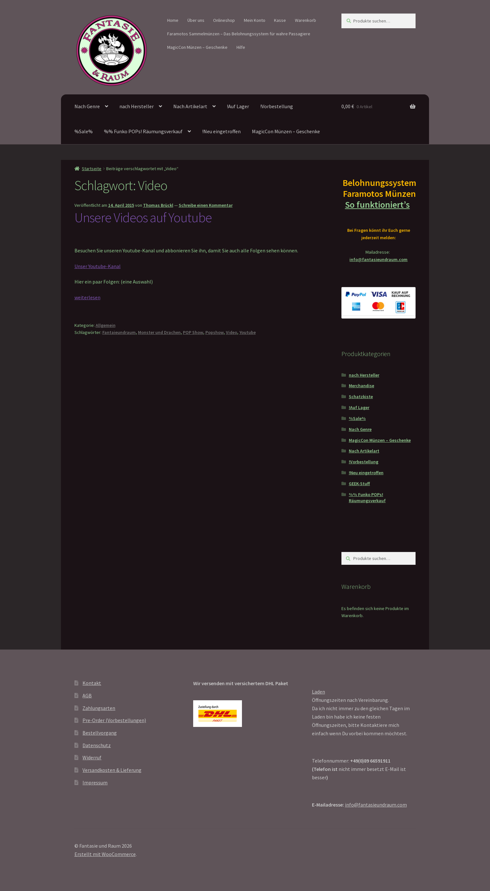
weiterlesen (87, 297)
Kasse (280, 20)
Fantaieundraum (119, 332)
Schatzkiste (361, 396)
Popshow (214, 332)
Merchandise (361, 386)
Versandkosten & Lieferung (112, 770)
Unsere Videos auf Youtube (143, 217)
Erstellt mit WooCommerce (105, 854)
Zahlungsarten (98, 708)
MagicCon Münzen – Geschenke (197, 47)
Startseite (91, 168)
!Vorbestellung (276, 106)
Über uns (195, 20)
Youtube (247, 332)
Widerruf (91, 757)
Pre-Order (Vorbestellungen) (114, 720)
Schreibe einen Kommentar (206, 205)
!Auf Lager (238, 106)
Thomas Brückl (158, 205)
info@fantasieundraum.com (378, 259)
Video (231, 332)
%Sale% (83, 131)
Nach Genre (87, 106)
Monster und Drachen (159, 332)
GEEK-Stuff (359, 483)
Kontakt (91, 683)
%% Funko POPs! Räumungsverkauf (143, 131)
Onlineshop (224, 20)
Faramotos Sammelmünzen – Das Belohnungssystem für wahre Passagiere (238, 34)
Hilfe (240, 47)
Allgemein (106, 325)
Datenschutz (96, 745)
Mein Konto (254, 20)
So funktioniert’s (378, 204)
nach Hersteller (136, 106)
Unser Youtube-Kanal (97, 266)
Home (172, 20)
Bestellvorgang (99, 732)
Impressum (94, 782)
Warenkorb (305, 20)
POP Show (193, 332)
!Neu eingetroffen (221, 131)
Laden (318, 691)
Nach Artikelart (190, 106)
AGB (87, 695)
